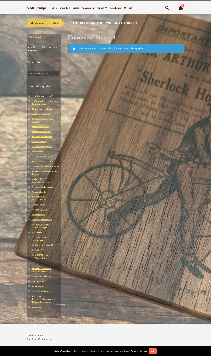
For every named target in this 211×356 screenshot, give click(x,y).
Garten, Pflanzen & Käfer (42, 161)
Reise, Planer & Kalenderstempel (39, 198)
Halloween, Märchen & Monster (45, 166)
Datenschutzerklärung (41, 276)
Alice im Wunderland (41, 114)
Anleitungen (88, 8)
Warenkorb (65, 8)
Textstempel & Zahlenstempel (44, 187)
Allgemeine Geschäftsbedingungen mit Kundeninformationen (43, 299)
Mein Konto (115, 8)
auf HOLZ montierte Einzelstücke (43, 256)
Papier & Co (40, 250)
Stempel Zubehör (39, 204)
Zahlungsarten (38, 281)
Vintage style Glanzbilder (45, 245)
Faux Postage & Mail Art (42, 146)
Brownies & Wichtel (40, 126)
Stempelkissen (41, 209)
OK (152, 351)
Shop (54, 8)
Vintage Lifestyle (39, 192)
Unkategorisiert (38, 214)
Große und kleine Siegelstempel (42, 226)
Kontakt (100, 8)
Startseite (39, 23)
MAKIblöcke (37, 232)
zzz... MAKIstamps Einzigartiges (40, 239)
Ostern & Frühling (40, 141)
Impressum (36, 307)
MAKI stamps (36, 8)
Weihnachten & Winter (41, 131)
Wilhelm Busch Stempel (42, 136)
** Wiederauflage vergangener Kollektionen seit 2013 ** (44, 102)
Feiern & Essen (38, 151)
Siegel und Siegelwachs (42, 219)
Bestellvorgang (38, 286)
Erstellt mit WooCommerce (39, 339)
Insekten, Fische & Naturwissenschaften (41, 180)
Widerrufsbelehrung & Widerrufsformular (41, 270)
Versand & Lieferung (40, 291)
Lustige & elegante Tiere (42, 156)
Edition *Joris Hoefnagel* (43, 109)
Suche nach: (166, 8)
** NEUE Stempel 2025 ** (42, 96)
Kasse (76, 8)
